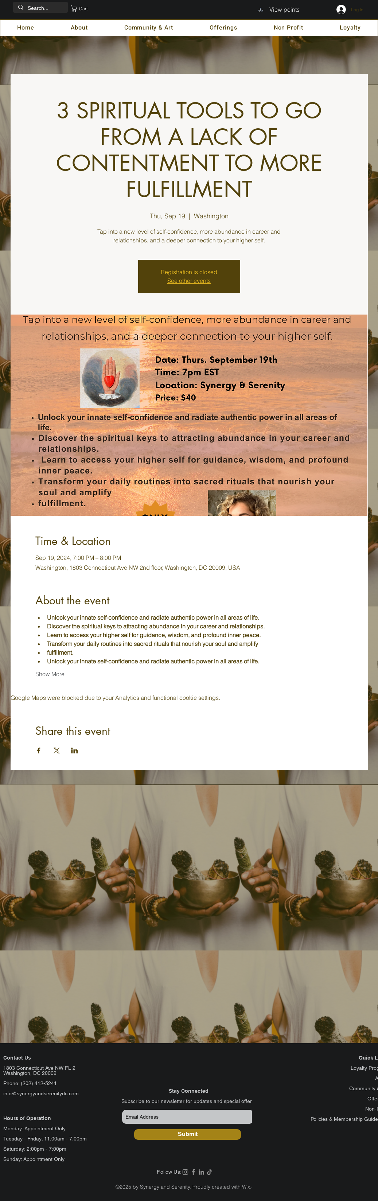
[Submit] (187, 1134)
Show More (50, 674)
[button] (84, 8)
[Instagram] (185, 1172)
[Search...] (40, 8)
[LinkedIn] (201, 1172)
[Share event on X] (56, 750)
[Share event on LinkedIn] (74, 750)
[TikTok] (209, 1172)
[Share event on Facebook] (38, 750)
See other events (189, 280)
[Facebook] (193, 1172)
